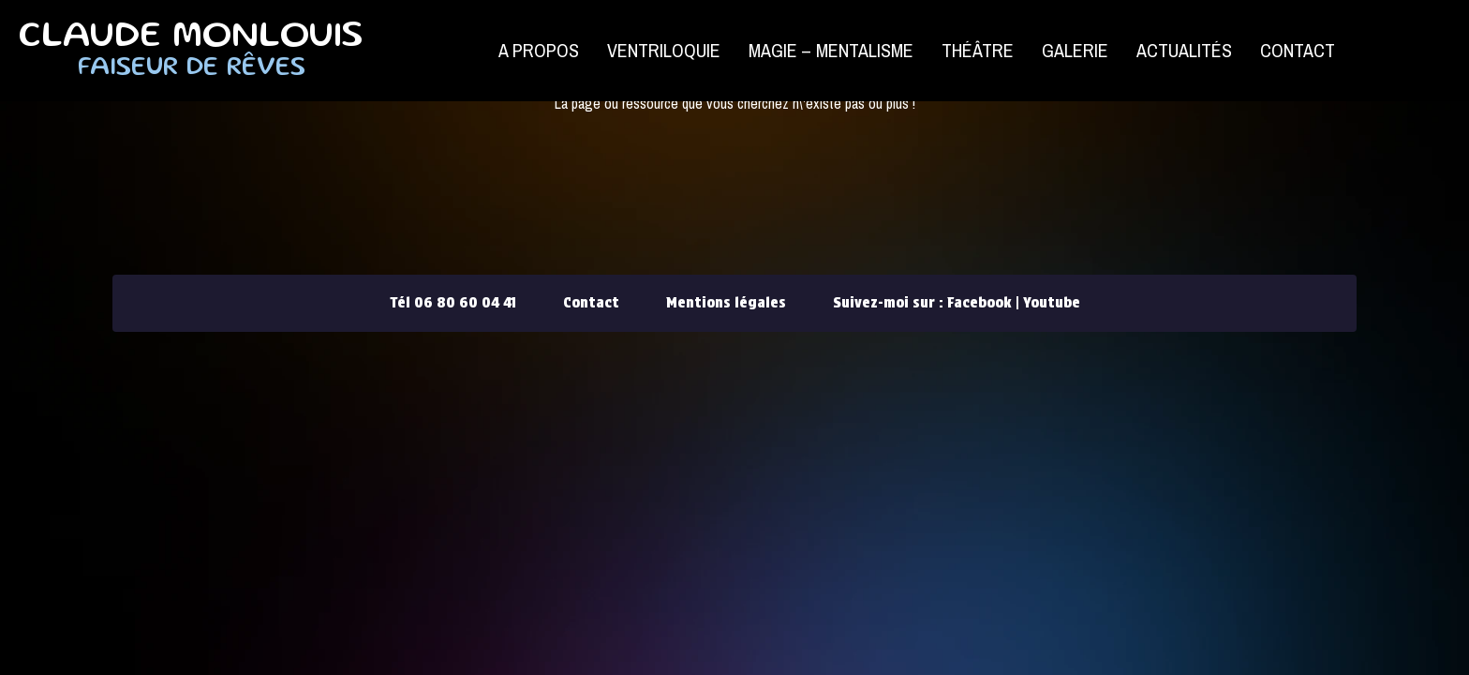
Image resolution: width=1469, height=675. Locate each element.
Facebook (979, 302)
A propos (538, 50)
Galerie (1075, 50)
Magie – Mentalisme (831, 50)
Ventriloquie (663, 50)
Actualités (1184, 50)
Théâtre (978, 50)
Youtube (1051, 302)
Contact (1297, 50)
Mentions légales (726, 302)
